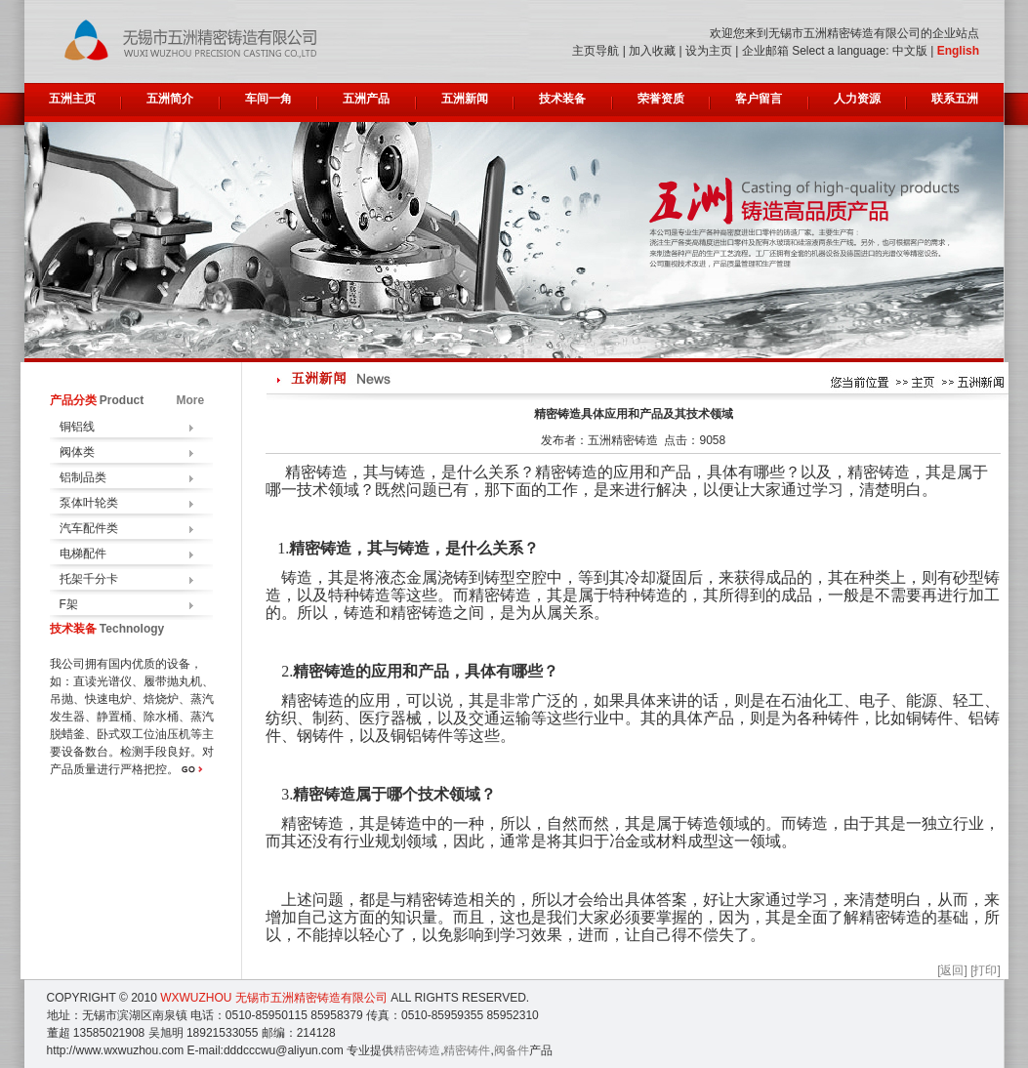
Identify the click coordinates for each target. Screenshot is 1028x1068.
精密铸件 (466, 1050)
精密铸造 (416, 1050)
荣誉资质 (660, 98)
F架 (69, 604)
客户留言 (758, 98)
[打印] (985, 970)
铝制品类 (83, 477)
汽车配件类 (89, 528)
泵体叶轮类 (89, 503)
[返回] (952, 970)
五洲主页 (72, 98)
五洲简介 (169, 98)
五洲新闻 (464, 98)
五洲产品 (366, 98)
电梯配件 (83, 553)
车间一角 (268, 98)
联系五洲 (954, 98)
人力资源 (857, 98)
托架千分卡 (89, 579)
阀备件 (511, 1050)
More (191, 400)
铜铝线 (77, 426)
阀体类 (77, 452)
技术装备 (562, 98)
